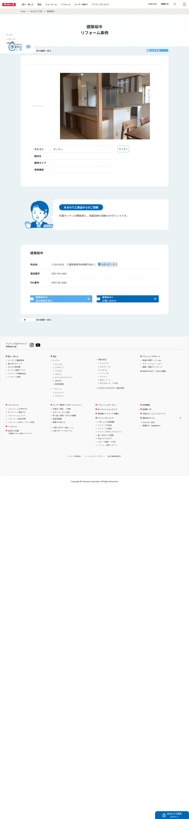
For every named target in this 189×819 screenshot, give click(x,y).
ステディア (59, 378)
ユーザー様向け (90, 4)
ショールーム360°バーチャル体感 (21, 432)
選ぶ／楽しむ (13, 367)
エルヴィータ (105, 377)
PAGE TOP (94, 481)
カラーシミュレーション (152, 374)
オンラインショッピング (107, 420)
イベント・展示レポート (107, 455)
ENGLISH (152, 3)
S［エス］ (104, 380)
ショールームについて (17, 426)
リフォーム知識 (14, 387)
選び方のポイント (15, 374)
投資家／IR (147, 420)
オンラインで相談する (17, 422)
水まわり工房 (36, 11)
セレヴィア (59, 403)
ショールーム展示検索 (17, 429)
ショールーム (60, 4)
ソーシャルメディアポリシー (94, 467)
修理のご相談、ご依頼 (62, 419)
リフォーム (75, 4)
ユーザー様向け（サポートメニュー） (68, 415)
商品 (54, 367)
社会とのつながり (105, 449)
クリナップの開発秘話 (17, 384)
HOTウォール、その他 (109, 393)
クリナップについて (110, 4)
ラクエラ (58, 381)
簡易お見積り (152, 371)
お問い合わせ (63, 438)
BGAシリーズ (105, 390)
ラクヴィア (59, 406)
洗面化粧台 (102, 370)
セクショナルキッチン (64, 388)
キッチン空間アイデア (17, 380)
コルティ (58, 384)
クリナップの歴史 (105, 439)
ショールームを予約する (17, 419)
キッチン (56, 371)
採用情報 (146, 415)
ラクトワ (103, 387)
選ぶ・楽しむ (37, 4)
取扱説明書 (57, 429)
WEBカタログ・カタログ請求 (154, 381)
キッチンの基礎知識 (16, 371)
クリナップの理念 (105, 435)
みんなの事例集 (14, 377)
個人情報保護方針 (114, 467)
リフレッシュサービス (106, 415)
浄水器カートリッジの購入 (108, 424)
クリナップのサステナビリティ (110, 442)
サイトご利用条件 (74, 467)
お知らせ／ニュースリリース (154, 424)
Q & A (62, 422)
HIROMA (58, 391)
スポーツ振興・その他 (106, 452)
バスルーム (57, 399)
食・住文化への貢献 (106, 445)
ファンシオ (104, 384)
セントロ (58, 374)
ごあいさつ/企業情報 (106, 432)
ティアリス (104, 374)
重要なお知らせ (59, 432)
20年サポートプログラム (62, 441)
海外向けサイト (149, 428)
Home (23, 11)
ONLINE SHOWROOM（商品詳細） (112, 398)
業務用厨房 (59, 394)
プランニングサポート (151, 367)
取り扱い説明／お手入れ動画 (64, 426)
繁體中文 (165, 3)
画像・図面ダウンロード (152, 377)
